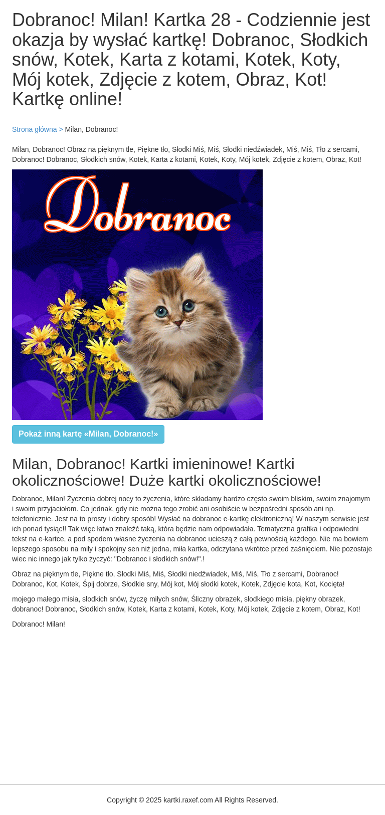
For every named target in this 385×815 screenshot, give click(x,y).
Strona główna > (37, 129)
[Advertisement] (192, 704)
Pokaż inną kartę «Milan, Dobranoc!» (88, 434)
